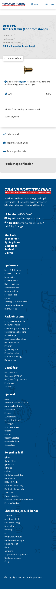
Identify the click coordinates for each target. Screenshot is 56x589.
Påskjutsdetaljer (11, 353)
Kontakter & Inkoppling (15, 489)
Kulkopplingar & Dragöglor (16, 328)
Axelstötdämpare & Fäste (16, 402)
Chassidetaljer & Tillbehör (21, 510)
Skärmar (8, 516)
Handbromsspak (11, 342)
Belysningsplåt (11, 544)
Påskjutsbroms (14, 316)
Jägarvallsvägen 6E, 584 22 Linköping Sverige (24, 225)
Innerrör (8, 346)
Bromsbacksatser (12, 273)
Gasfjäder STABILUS (13, 376)
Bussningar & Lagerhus (15, 339)
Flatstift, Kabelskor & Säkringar (18, 500)
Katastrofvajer (10, 360)
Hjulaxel (9, 394)
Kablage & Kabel (11, 496)
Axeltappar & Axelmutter (15, 302)
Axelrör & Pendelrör (13, 406)
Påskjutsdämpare (12, 325)
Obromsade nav (11, 288)
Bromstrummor (11, 281)
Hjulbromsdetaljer (12, 284)
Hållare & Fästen (11, 482)
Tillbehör (8, 386)
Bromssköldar (10, 295)
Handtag (8, 530)
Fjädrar (7, 298)
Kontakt (9, 249)
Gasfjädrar (11, 367)
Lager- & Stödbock (13, 420)
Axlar (6, 399)
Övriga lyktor (10, 461)
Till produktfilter (12, 58)
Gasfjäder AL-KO (11, 372)
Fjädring (8, 413)
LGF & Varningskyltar (13, 475)
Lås (5, 533)
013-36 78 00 (25, 214)
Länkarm (8, 434)
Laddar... (37, 4)
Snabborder (11, 239)
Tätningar (8, 424)
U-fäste (7, 431)
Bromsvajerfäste (11, 441)
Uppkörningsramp (12, 558)
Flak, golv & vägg (12, 523)
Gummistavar (10, 417)
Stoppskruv (9, 445)
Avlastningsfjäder (12, 519)
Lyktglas (8, 468)
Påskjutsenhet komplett (15, 321)
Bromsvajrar (9, 277)
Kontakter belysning (13, 485)
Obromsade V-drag (13, 356)
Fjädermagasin (11, 349)
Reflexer (8, 471)
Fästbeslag (9, 383)
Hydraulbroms (10, 309)
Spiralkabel (9, 492)
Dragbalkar (9, 526)
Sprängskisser (13, 242)
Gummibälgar (10, 335)
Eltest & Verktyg (11, 503)
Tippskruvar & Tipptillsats (16, 554)
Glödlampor (9, 478)
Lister (7, 547)
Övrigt (7, 561)
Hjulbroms (11, 265)
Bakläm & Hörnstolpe (14, 540)
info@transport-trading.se (30, 218)
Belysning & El (13, 452)
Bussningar (9, 410)
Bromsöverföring (12, 291)
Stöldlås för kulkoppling (15, 332)
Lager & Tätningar (12, 270)
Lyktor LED (9, 464)
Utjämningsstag (11, 438)
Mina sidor (10, 246)
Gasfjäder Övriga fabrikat (15, 379)
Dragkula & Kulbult (13, 537)
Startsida (10, 235)
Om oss (8, 253)
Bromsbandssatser (15, 305)
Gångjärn (8, 551)
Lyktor (7, 457)
